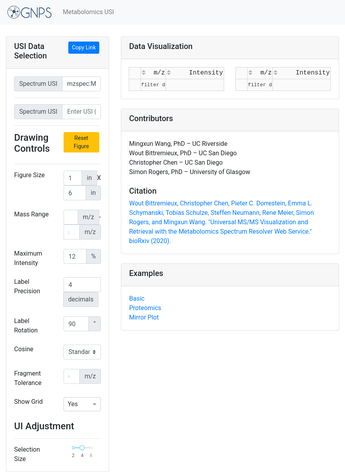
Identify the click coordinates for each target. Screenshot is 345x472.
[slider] (82, 447)
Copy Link (84, 47)
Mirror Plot (144, 317)
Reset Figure (81, 142)
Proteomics (145, 308)
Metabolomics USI (88, 12)
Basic (136, 298)
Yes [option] (73, 404)
